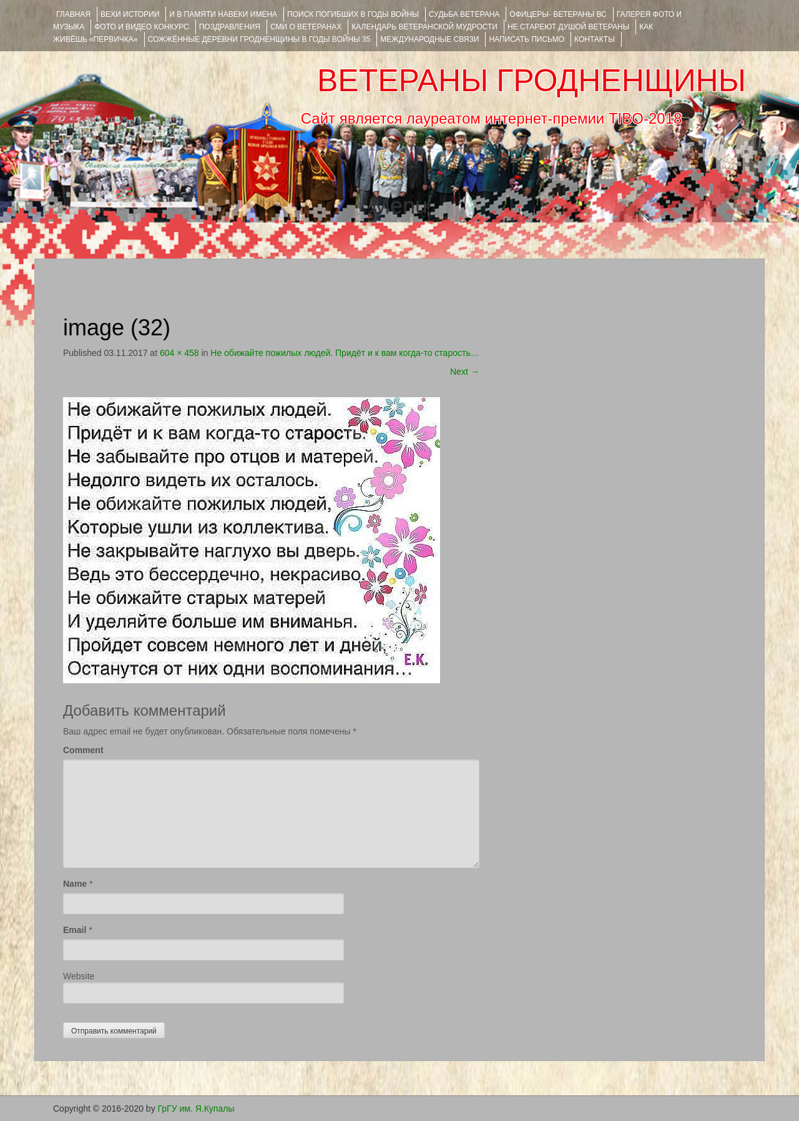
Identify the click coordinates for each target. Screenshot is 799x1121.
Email (74, 930)
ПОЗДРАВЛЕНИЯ (229, 26)
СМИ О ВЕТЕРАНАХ (305, 26)
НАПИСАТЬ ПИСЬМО (526, 39)
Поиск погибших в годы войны (353, 14)
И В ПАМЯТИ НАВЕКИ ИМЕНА (223, 14)
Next (464, 372)
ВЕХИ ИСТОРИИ (129, 14)
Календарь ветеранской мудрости (424, 26)
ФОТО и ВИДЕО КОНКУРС (141, 26)
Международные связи (429, 39)
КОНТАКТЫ (594, 39)
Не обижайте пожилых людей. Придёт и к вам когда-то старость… (344, 353)
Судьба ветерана (464, 14)
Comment (83, 750)
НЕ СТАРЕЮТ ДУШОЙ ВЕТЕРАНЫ (568, 26)
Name (75, 884)
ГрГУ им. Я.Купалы (196, 1109)
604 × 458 (179, 353)
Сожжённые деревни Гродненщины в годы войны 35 (259, 39)
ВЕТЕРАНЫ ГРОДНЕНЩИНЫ (531, 80)
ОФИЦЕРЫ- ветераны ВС (557, 14)
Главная (73, 14)
